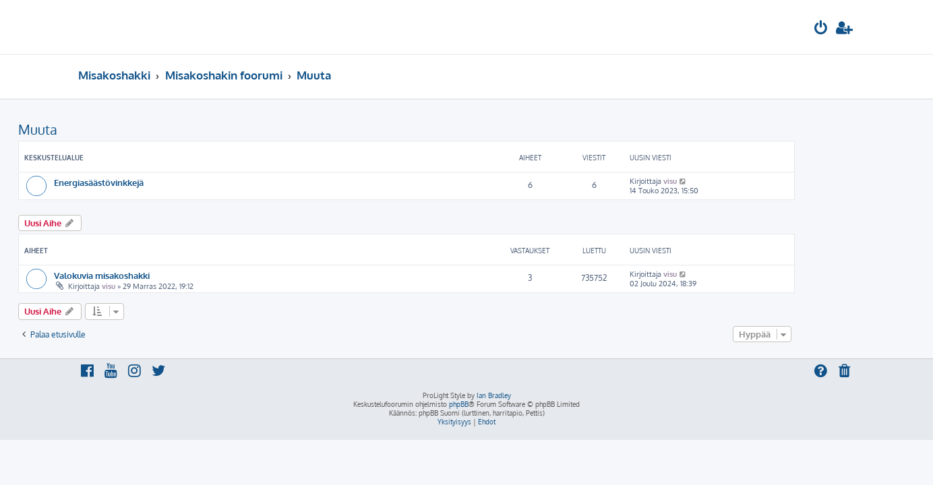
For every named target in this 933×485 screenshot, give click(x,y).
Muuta (97, 129)
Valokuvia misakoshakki (162, 275)
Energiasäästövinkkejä (159, 182)
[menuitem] (821, 29)
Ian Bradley (494, 395)
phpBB (459, 404)
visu (730, 181)
